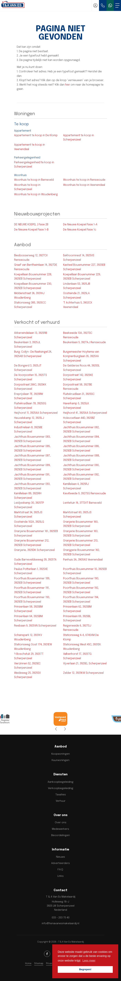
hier (67, 84)
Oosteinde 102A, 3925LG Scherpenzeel (29, 524)
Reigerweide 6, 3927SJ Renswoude (77, 628)
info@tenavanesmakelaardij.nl (60, 923)
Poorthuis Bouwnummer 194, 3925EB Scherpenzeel (81, 599)
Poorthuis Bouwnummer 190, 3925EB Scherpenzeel (81, 580)
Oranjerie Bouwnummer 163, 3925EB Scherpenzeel (80, 533)
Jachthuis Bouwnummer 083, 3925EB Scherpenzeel (32, 439)
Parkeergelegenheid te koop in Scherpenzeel (34, 164)
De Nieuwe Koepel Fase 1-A (80, 224)
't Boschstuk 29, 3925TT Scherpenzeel (28, 656)
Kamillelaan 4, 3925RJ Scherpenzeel (76, 486)
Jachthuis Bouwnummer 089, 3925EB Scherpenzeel (32, 467)
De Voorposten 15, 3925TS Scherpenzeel (30, 377)
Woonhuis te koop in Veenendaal (84, 185)
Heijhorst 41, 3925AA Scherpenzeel (85, 412)
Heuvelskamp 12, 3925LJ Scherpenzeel (29, 420)
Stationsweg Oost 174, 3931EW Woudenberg (33, 646)
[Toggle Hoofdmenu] (117, 5)
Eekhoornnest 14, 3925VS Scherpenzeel (78, 257)
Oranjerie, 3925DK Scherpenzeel (34, 550)
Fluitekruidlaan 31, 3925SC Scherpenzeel (79, 396)
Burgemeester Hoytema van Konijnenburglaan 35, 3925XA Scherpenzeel (81, 356)
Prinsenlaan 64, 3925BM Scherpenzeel (28, 618)
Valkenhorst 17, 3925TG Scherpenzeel (77, 656)
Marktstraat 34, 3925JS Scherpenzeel (28, 514)
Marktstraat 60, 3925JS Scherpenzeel (77, 514)
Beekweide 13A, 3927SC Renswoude (77, 335)
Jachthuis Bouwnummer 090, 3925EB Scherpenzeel (81, 467)
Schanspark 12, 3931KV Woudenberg (28, 637)
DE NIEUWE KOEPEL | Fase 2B (31, 224)
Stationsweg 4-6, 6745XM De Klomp (81, 637)
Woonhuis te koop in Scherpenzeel (27, 187)
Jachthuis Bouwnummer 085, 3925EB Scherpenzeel (32, 448)
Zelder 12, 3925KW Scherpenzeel (83, 673)
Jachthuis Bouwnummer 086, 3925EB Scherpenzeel (81, 448)
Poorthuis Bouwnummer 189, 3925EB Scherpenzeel (32, 580)
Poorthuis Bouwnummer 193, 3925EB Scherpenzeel (32, 599)
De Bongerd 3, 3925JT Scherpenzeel (27, 368)
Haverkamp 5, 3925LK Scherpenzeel (76, 405)
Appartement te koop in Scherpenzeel (78, 137)
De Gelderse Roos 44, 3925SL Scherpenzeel (81, 368)
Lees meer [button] (89, 960)
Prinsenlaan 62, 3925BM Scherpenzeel (77, 609)
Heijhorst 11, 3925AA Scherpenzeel (36, 412)
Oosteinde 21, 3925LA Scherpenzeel (76, 295)
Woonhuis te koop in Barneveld (34, 179)
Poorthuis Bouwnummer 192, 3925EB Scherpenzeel (81, 590)
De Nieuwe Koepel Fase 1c (79, 229)
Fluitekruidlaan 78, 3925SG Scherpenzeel (30, 405)
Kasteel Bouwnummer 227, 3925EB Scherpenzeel (84, 267)
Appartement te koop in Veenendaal (29, 147)
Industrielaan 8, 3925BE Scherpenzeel (28, 429)
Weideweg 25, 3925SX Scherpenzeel (27, 675)
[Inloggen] (95, 5)
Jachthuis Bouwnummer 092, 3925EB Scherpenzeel (81, 477)
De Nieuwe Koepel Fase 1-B (31, 229)
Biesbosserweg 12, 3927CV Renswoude (31, 257)
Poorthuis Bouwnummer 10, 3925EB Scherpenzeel (85, 571)
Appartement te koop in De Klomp (36, 135)
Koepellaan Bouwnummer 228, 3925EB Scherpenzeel (33, 276)
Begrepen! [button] (85, 969)
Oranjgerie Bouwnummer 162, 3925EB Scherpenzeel (81, 552)
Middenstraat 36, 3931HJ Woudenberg (29, 295)
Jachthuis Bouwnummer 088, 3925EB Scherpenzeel (81, 458)
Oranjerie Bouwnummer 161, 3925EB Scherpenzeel (36, 533)
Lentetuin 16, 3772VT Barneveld (82, 502)
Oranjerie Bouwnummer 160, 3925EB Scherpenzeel (80, 524)
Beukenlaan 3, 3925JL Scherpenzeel (27, 344)
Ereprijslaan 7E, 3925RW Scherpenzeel (28, 396)
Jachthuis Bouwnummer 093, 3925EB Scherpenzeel (32, 486)
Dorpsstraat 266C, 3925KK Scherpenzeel (30, 387)
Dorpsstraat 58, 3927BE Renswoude (77, 387)
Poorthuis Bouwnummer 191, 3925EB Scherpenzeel (32, 590)
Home (28, 963)
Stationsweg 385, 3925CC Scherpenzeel (30, 305)
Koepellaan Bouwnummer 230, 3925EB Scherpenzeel (33, 286)
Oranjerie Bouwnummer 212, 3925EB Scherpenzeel (31, 543)
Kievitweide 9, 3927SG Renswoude (84, 493)
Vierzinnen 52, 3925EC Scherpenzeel (27, 665)
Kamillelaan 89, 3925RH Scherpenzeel (27, 495)
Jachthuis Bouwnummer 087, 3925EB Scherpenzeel (32, 458)
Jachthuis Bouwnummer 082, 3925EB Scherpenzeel (81, 429)
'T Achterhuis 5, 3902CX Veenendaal (77, 305)
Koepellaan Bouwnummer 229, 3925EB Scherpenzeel (82, 276)
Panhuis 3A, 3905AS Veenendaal (83, 559)
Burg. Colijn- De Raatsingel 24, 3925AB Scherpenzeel (33, 354)
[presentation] (56, 729)
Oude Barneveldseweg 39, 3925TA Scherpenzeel (35, 562)
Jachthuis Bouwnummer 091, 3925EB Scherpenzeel (32, 477)
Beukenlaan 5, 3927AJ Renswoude (84, 342)
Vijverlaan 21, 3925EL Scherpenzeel (85, 663)
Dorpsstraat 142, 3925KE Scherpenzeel (78, 377)
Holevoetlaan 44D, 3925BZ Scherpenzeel (79, 420)
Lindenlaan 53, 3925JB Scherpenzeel (76, 286)
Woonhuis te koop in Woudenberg (36, 194)
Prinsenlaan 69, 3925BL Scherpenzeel (77, 618)
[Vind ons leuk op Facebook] (47, 954)
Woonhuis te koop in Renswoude (84, 179)
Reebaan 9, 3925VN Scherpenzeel (35, 625)
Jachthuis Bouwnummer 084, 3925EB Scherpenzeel (81, 439)
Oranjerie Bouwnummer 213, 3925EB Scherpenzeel (80, 543)
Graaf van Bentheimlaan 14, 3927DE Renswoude (35, 267)
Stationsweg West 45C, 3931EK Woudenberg (82, 646)
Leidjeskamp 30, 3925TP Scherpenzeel (29, 505)
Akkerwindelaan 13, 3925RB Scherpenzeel (30, 335)
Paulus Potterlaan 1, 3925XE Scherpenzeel (31, 571)
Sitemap (38, 963)
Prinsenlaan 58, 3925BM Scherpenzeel (28, 609)
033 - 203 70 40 (60, 917)
